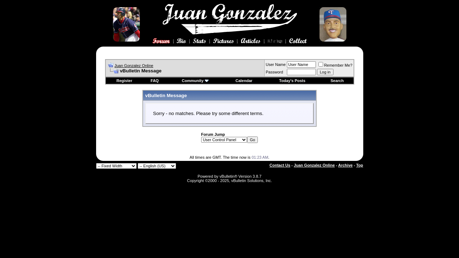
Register (124, 80)
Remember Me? (335, 65)
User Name (276, 64)
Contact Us (280, 165)
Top (359, 165)
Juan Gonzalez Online (133, 65)
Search (337, 80)
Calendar (244, 80)
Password (274, 72)
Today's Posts (292, 80)
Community (195, 80)
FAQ (155, 80)
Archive (345, 165)
